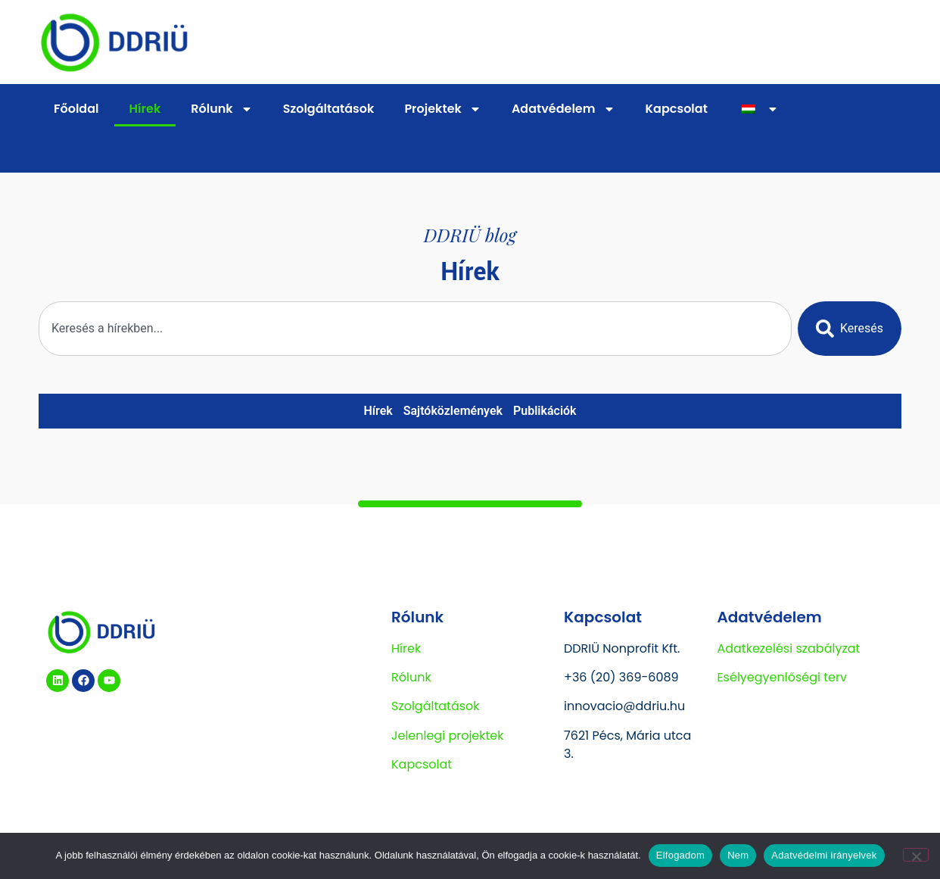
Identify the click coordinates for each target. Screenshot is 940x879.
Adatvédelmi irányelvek (823, 855)
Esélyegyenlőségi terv (782, 677)
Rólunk (221, 109)
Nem (738, 855)
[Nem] (916, 855)
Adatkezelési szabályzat (788, 648)
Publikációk (545, 411)
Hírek (145, 108)
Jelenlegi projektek (447, 735)
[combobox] (415, 328)
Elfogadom (680, 855)
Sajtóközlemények (453, 411)
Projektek (442, 109)
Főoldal (76, 108)
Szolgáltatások (329, 108)
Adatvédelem (563, 109)
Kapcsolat (677, 108)
